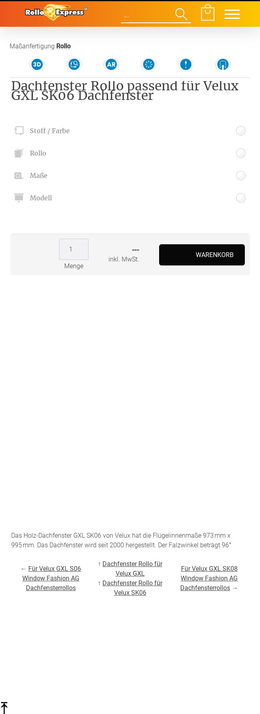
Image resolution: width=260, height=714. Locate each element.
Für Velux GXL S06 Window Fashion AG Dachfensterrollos (51, 578)
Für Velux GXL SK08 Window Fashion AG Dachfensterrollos (209, 578)
